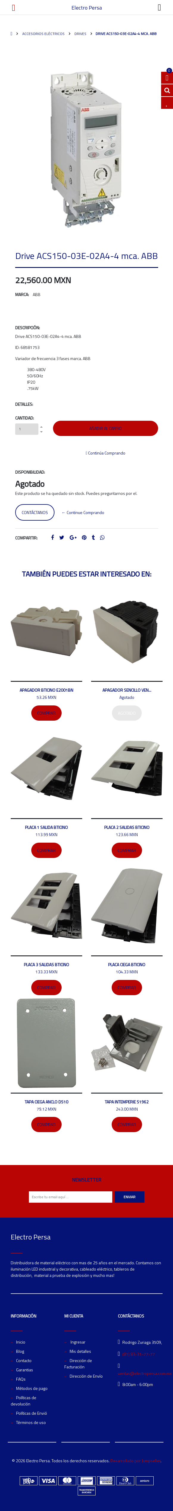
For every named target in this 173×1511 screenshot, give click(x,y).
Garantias (24, 1370)
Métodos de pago (32, 1388)
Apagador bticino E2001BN (46, 690)
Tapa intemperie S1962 (127, 1102)
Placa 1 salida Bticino (46, 827)
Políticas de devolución (23, 1400)
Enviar (129, 1197)
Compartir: (26, 538)
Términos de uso (31, 1422)
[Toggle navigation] (159, 7)
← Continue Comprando (83, 512)
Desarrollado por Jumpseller (135, 1460)
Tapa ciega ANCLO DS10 (46, 1102)
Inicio (20, 1342)
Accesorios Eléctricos (43, 33)
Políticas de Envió (31, 1413)
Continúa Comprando (105, 453)
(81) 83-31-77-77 (138, 1354)
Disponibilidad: (30, 472)
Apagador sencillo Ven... (126, 690)
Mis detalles (80, 1351)
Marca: (22, 294)
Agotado (127, 713)
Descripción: (27, 327)
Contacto (24, 1360)
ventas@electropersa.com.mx (145, 1373)
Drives (80, 33)
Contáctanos (35, 512)
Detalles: (24, 404)
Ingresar (77, 1342)
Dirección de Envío (86, 1376)
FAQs (21, 1379)
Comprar (46, 713)
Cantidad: (24, 418)
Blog (20, 1351)
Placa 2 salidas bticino (126, 827)
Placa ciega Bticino (126, 964)
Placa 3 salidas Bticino (46, 964)
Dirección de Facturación (78, 1363)
